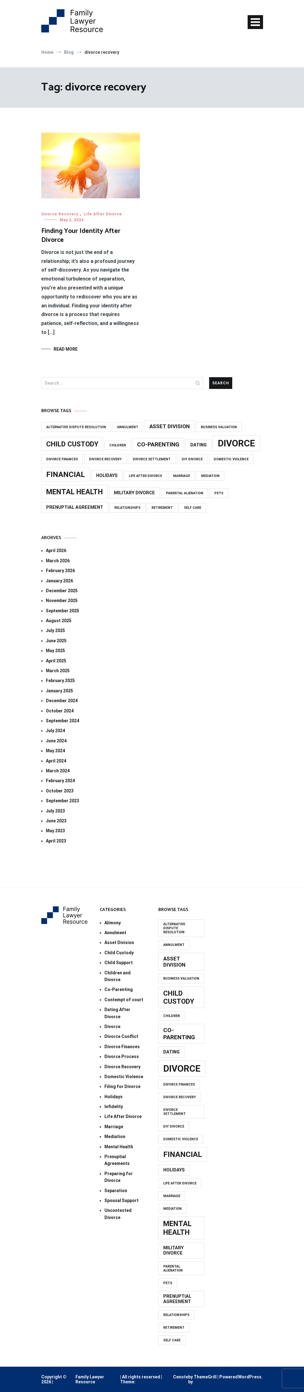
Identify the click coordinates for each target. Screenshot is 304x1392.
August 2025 (58, 620)
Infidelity (113, 1106)
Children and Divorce (117, 976)
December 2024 (62, 700)
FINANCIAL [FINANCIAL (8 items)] (65, 474)
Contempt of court (123, 999)
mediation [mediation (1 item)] (210, 476)
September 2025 (62, 610)
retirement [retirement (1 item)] (162, 508)
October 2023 (60, 790)
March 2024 (58, 770)
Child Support (118, 962)
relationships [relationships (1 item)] (127, 508)
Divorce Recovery (59, 214)
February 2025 (60, 680)
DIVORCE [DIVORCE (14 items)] (236, 443)
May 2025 (55, 650)
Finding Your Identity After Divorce (80, 235)
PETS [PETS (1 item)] (218, 493)
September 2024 (62, 720)
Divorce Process (121, 1056)
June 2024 (56, 740)
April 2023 (56, 840)
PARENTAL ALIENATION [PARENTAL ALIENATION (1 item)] (184, 493)
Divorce (112, 1026)
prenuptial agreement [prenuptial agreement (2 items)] (74, 507)
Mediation (114, 1136)
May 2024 (55, 750)
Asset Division (119, 942)
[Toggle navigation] (255, 22)
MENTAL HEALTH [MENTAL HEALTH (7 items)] (74, 491)
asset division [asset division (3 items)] (169, 426)
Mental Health (118, 1146)
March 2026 (58, 560)
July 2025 (55, 630)
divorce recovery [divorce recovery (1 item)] (105, 459)
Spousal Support (121, 1200)
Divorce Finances (122, 1046)
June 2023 (56, 820)
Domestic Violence (123, 1076)
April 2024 (56, 760)
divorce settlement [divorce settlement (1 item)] (152, 459)
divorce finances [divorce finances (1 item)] (62, 459)
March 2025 (58, 670)
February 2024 (60, 780)
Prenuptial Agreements (117, 1160)
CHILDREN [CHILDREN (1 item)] (117, 445)
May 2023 (55, 830)
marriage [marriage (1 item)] (181, 476)
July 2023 (55, 810)
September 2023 (62, 800)
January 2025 (59, 690)
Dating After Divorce (117, 1013)
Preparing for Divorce (118, 1177)
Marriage (113, 1126)
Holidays (113, 1096)
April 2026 (56, 550)
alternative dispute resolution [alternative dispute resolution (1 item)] (76, 427)
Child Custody (119, 952)
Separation (115, 1190)
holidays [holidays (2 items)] (107, 475)
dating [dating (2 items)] (198, 445)
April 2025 (56, 660)
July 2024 (55, 730)
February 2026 (60, 570)
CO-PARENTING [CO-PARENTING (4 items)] (158, 444)
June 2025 (56, 640)
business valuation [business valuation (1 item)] (219, 427)
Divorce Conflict (121, 1036)
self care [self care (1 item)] (192, 508)
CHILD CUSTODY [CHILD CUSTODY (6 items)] (72, 444)
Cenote (180, 1376)
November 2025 (62, 600)
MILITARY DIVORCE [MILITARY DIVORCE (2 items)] (134, 493)
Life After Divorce (103, 214)
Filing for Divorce (122, 1086)
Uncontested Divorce (118, 1214)
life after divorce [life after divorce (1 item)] (145, 476)
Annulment (115, 932)
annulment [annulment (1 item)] (127, 427)
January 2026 (59, 580)
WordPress (249, 1376)
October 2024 (60, 710)
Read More (66, 349)
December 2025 (62, 590)
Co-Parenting (118, 989)
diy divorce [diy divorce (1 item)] (192, 459)
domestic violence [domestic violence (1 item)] (231, 459)
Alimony (112, 922)
